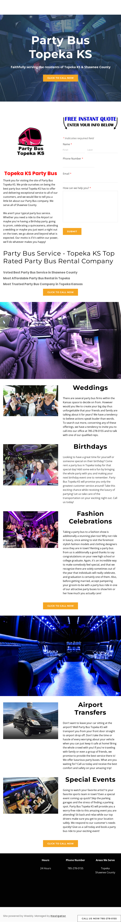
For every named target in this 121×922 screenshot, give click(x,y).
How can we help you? (77, 188)
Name (67, 144)
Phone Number (73, 158)
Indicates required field (78, 138)
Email (67, 174)
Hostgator (58, 916)
